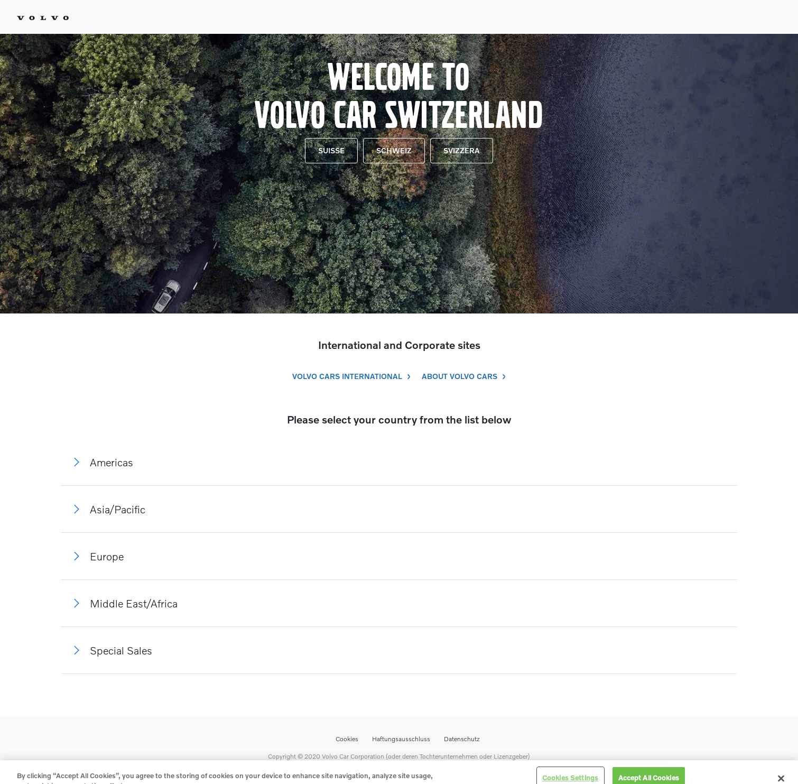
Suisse (331, 150)
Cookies (347, 739)
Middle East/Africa (134, 603)
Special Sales (121, 650)
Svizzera (461, 150)
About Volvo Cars (459, 376)
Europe (107, 556)
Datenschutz (462, 739)
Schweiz (394, 150)
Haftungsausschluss (401, 739)
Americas (111, 462)
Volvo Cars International (347, 376)
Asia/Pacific (117, 509)
